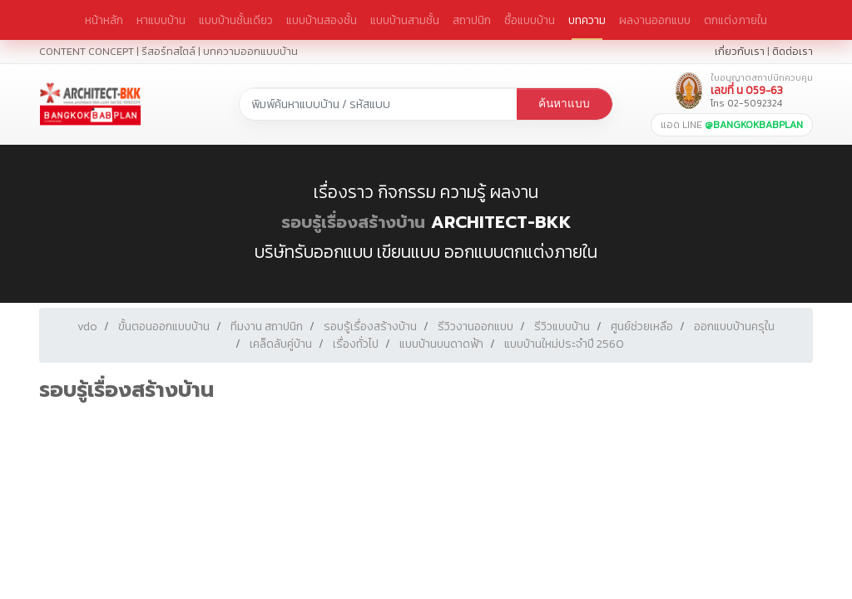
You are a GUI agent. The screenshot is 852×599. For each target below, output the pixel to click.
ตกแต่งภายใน (735, 20)
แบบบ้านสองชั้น (321, 20)
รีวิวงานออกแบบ (475, 326)
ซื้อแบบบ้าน (529, 20)
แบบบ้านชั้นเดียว (236, 20)
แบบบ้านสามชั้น (404, 20)
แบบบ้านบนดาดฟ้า (441, 344)
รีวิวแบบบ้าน (562, 326)
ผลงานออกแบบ (655, 20)
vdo (87, 326)
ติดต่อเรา (792, 51)
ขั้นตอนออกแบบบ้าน (164, 326)
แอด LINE (732, 124)
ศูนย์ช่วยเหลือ (642, 326)
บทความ (587, 20)
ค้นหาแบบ (564, 103)
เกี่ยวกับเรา (740, 51)
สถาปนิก (472, 20)
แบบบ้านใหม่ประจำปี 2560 (564, 344)
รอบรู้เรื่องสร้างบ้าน (353, 222)
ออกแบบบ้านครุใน (734, 326)
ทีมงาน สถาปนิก (266, 326)
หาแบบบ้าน (161, 20)
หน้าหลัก (104, 20)
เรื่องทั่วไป (356, 344)
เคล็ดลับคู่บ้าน (281, 344)
